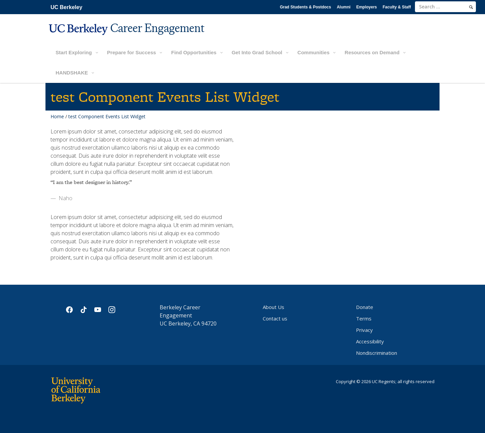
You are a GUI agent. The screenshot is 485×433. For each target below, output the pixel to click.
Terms (363, 318)
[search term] (445, 6)
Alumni (344, 7)
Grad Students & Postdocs (305, 7)
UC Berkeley (66, 7)
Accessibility (370, 341)
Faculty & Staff (397, 7)
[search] (471, 7)
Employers (366, 7)
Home (57, 116)
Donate (364, 307)
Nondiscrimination (376, 352)
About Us (273, 307)
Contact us (275, 318)
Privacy (364, 330)
